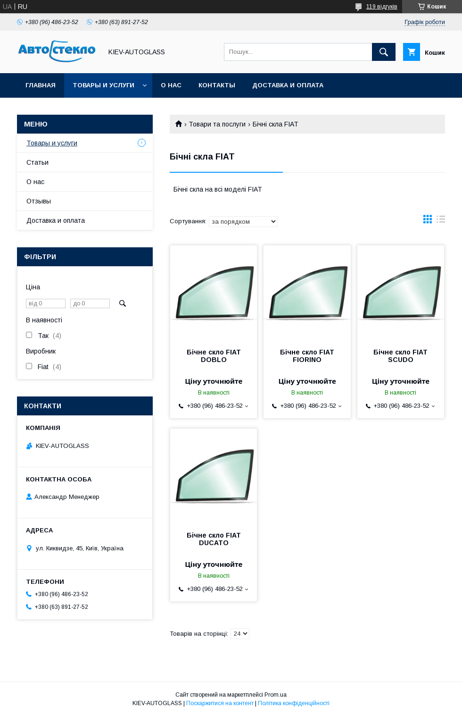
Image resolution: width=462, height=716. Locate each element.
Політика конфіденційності (294, 703)
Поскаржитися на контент (220, 703)
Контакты (216, 85)
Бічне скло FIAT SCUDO (400, 355)
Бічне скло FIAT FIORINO (307, 355)
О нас (171, 85)
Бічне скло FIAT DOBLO (214, 355)
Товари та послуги (217, 124)
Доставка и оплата (287, 85)
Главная (40, 85)
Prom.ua (275, 694)
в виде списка (441, 221)
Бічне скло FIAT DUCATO (214, 539)
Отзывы (38, 201)
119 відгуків (381, 6)
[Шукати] (384, 52)
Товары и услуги (103, 85)
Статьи (37, 162)
